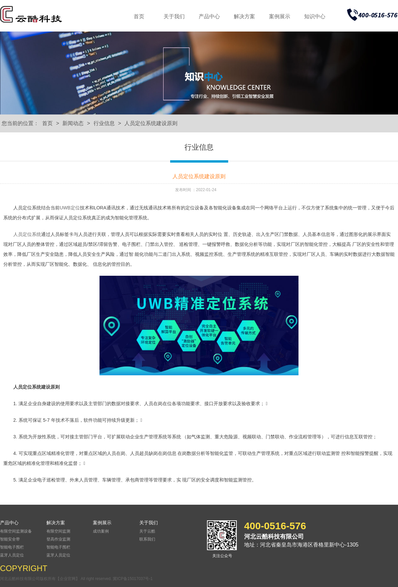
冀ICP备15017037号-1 (133, 578)
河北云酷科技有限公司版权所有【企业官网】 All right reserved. (56, 578)
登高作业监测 (58, 539)
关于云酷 (147, 531)
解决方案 (244, 16)
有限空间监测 (58, 531)
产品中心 (209, 16)
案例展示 (279, 16)
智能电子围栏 (12, 547)
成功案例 (101, 531)
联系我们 (147, 539)
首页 (139, 16)
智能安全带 (10, 539)
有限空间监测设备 (16, 531)
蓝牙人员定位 (12, 555)
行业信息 (104, 123)
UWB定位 (70, 207)
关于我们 (174, 16)
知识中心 (314, 16)
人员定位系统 (27, 234)
